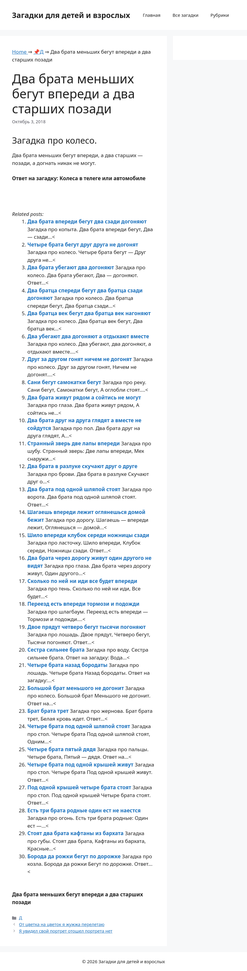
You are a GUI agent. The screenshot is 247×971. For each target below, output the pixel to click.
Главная (151, 15)
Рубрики (220, 15)
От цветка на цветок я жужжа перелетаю (61, 924)
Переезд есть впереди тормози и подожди (83, 603)
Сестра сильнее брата (56, 649)
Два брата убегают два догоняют (71, 267)
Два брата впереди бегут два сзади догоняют (87, 221)
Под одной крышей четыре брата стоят (80, 787)
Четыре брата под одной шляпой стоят (79, 726)
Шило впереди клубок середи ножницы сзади (88, 535)
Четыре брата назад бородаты (68, 665)
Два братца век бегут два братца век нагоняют (89, 313)
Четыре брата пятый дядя (62, 749)
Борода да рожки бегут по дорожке (74, 856)
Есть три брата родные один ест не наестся (83, 810)
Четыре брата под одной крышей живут (81, 764)
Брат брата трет (48, 710)
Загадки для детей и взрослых (71, 15)
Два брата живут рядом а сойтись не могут (84, 397)
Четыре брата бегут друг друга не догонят (82, 244)
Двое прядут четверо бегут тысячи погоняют (86, 626)
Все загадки (185, 15)
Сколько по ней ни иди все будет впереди (82, 581)
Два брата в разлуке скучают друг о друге (82, 466)
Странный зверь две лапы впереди (74, 443)
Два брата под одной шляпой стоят (74, 489)
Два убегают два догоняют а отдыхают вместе (88, 336)
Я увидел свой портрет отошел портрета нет (65, 931)
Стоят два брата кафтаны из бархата (76, 833)
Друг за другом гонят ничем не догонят (80, 359)
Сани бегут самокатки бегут (65, 382)
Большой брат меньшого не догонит (76, 688)
